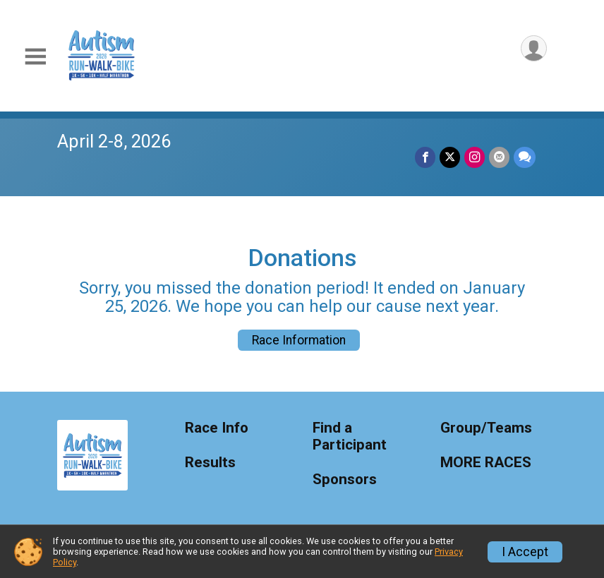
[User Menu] (534, 48)
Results (210, 462)
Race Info (216, 428)
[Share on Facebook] (425, 157)
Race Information (299, 340)
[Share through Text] (525, 157)
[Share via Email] (499, 157)
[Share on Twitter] (450, 157)
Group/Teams (486, 428)
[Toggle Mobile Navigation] (35, 56)
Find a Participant (350, 436)
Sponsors (345, 479)
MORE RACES (485, 462)
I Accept (525, 552)
